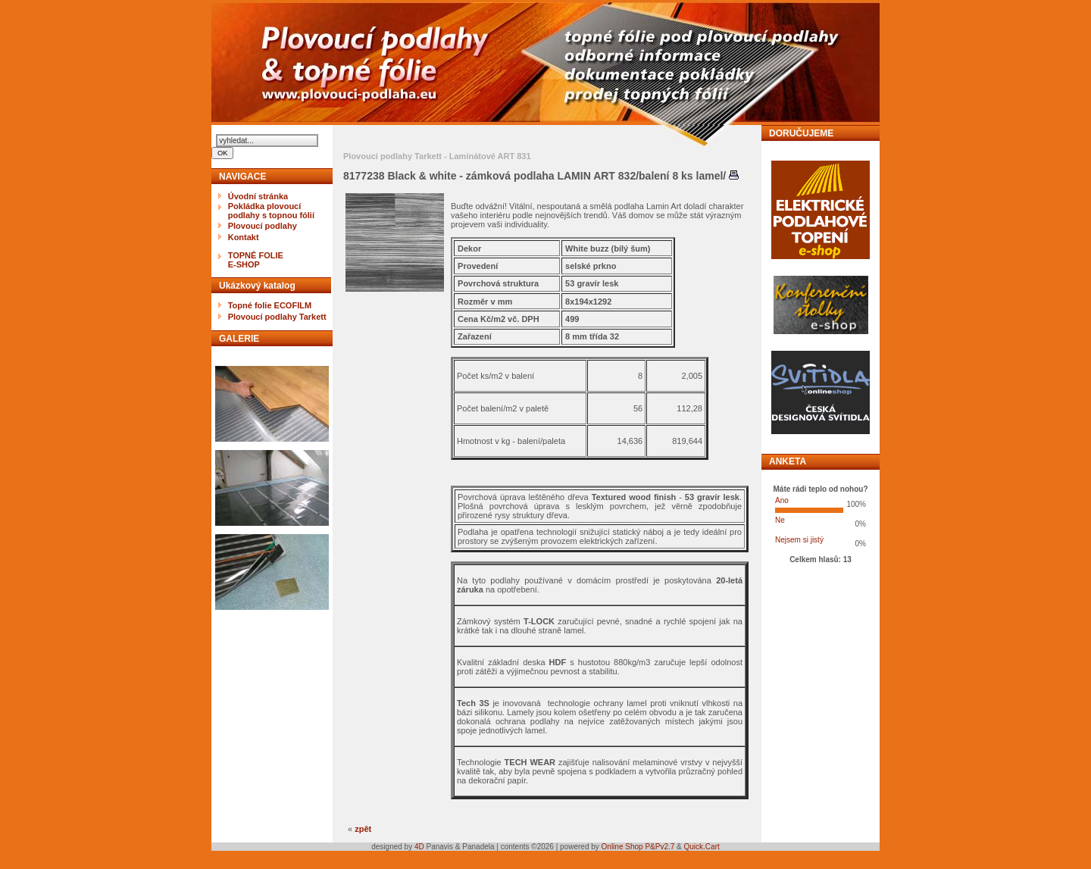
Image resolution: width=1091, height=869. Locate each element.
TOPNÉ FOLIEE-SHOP (255, 260)
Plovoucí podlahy (262, 225)
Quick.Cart (702, 846)
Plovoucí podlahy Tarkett (277, 316)
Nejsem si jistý (799, 540)
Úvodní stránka (258, 196)
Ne (780, 520)
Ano (782, 500)
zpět (363, 828)
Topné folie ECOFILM (269, 305)
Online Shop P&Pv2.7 (638, 846)
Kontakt (243, 237)
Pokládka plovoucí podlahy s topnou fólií (271, 211)
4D (420, 846)
